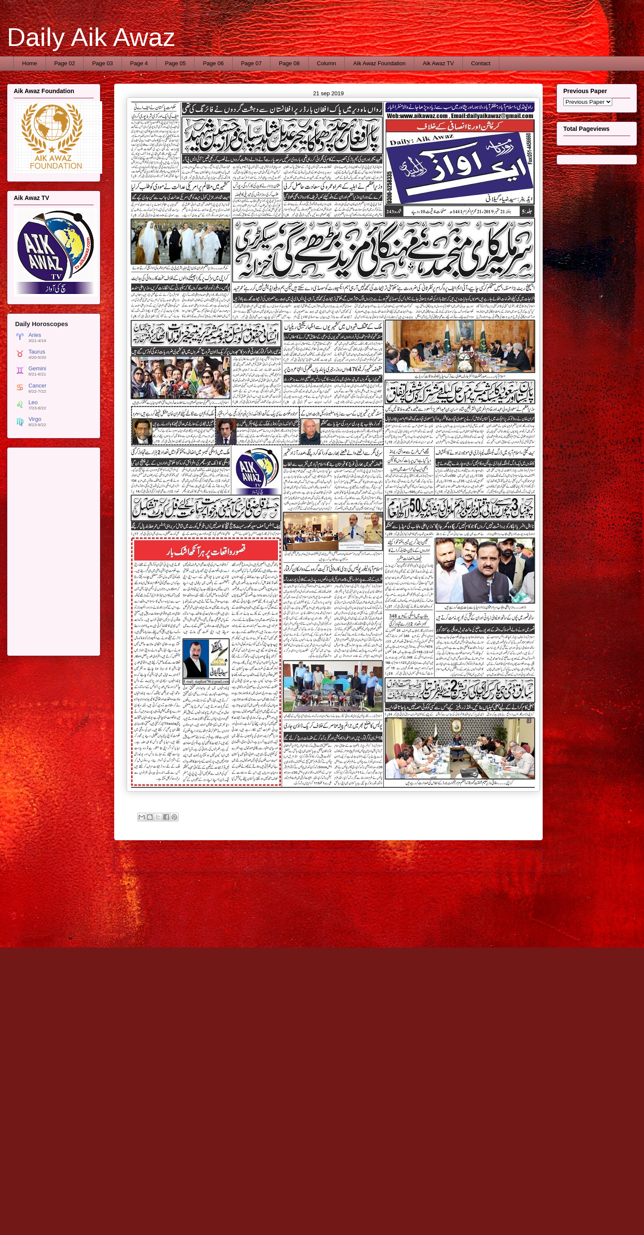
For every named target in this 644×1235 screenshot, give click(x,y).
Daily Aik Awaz (91, 37)
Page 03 (102, 63)
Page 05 (175, 63)
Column (326, 63)
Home (29, 63)
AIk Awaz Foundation (379, 63)
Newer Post (138, 860)
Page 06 (213, 63)
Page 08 (289, 63)
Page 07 (251, 63)
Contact (480, 63)
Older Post (520, 860)
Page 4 (139, 63)
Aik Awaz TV (438, 63)
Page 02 (64, 63)
